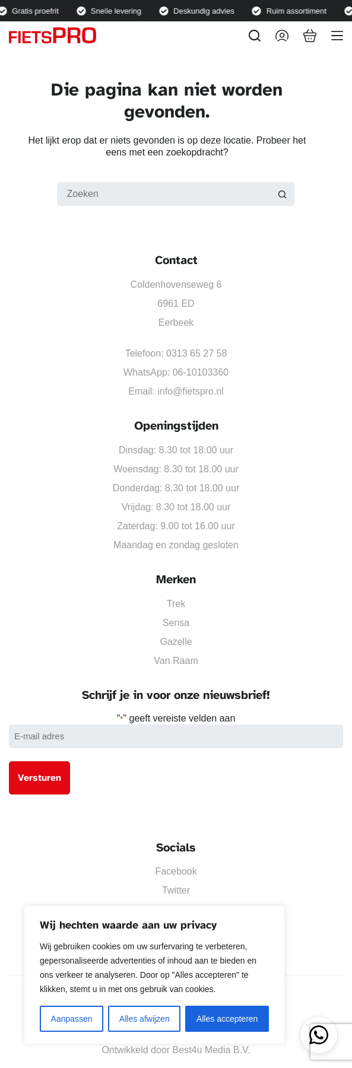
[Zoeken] (255, 36)
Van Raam (176, 661)
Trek (176, 604)
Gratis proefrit (37, 11)
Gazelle (176, 642)
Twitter (176, 890)
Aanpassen (72, 1019)
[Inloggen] (281, 35)
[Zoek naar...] (164, 194)
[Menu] (337, 36)
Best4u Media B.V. (211, 1050)
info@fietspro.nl (190, 391)
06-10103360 (201, 372)
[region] (154, 974)
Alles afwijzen (144, 1019)
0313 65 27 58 (196, 353)
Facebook (175, 871)
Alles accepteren (227, 1019)
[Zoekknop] (282, 194)
